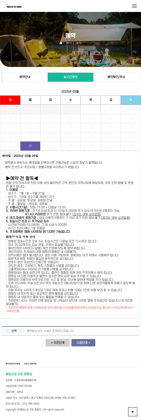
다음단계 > (83, 343)
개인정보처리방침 (13, 364)
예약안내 (24, 77)
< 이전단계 (57, 343)
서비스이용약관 (30, 364)
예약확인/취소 (116, 77)
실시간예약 (70, 77)
